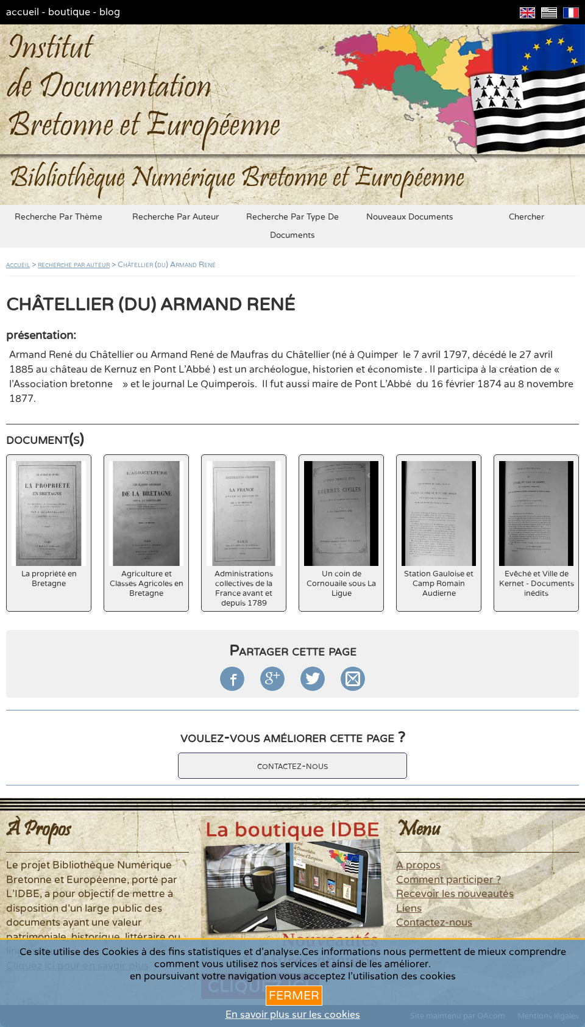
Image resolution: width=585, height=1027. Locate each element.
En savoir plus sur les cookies (292, 1015)
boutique (69, 12)
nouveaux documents (409, 217)
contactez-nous (292, 765)
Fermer (294, 996)
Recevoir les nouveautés (455, 894)
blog (109, 12)
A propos (418, 865)
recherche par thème (58, 217)
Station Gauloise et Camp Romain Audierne (439, 529)
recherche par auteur (175, 217)
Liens (409, 909)
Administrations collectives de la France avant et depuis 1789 (244, 534)
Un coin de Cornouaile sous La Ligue (341, 529)
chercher (526, 217)
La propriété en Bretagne (49, 525)
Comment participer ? (448, 880)
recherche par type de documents (292, 226)
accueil (22, 12)
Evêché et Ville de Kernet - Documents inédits (536, 529)
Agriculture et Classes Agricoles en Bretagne (146, 529)
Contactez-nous (434, 923)
